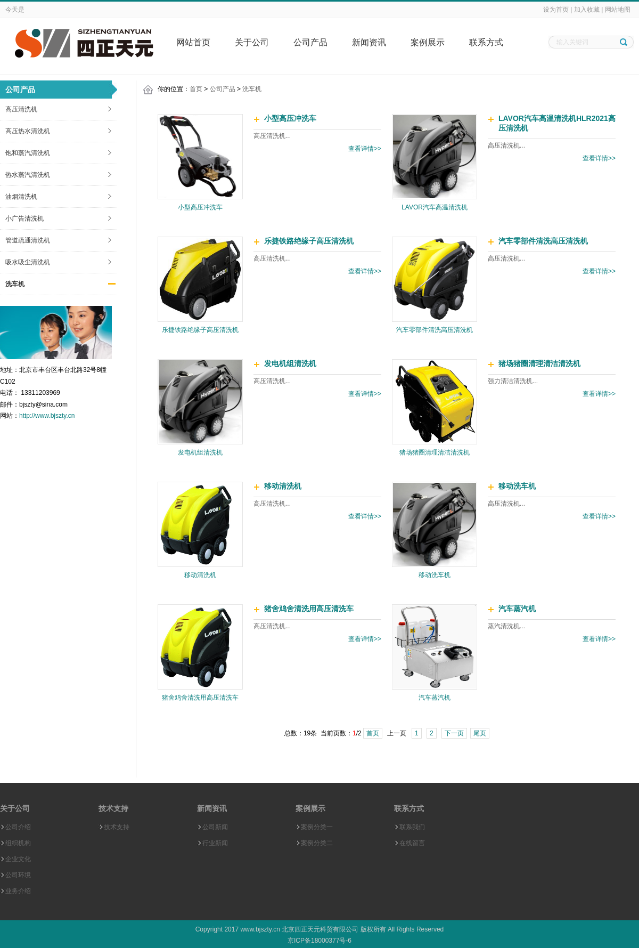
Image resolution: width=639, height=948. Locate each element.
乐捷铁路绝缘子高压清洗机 (200, 330)
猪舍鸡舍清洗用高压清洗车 (200, 697)
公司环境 (18, 875)
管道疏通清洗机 (27, 240)
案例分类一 (317, 827)
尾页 (479, 733)
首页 (196, 89)
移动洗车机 (434, 575)
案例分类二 (317, 843)
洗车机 (14, 284)
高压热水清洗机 (27, 131)
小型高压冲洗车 (200, 207)
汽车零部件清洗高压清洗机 (434, 330)
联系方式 (486, 42)
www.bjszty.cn (260, 929)
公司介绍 (18, 827)
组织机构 (18, 843)
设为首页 (556, 9)
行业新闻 (215, 843)
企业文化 (18, 859)
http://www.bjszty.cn (47, 415)
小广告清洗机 (24, 218)
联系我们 (412, 827)
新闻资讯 (369, 42)
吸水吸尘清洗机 (27, 262)
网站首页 (193, 42)
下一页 (454, 733)
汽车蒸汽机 (434, 697)
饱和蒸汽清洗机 (27, 153)
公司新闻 (215, 827)
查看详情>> (364, 148)
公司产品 (310, 42)
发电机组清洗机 (200, 452)
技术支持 (116, 827)
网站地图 (617, 9)
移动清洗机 (200, 575)
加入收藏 (587, 9)
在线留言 (412, 843)
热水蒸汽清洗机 (27, 175)
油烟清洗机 (21, 196)
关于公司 (252, 42)
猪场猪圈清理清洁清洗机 (434, 452)
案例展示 (428, 42)
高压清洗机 (21, 109)
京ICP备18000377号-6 (319, 940)
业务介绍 (18, 891)
